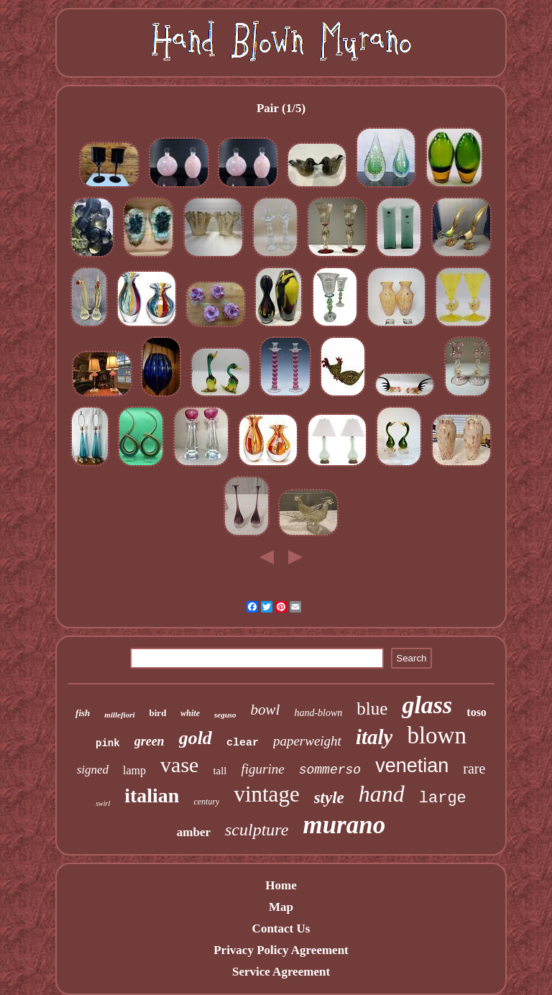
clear (242, 743)
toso (476, 712)
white (190, 713)
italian (151, 795)
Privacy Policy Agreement (281, 950)
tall (219, 770)
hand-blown (318, 712)
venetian (411, 765)
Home (280, 885)
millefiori (119, 714)
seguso (225, 714)
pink (108, 743)
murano (344, 825)
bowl (265, 709)
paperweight (307, 740)
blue (371, 708)
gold (195, 738)
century (206, 802)
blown (436, 735)
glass (427, 705)
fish (82, 712)
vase (179, 764)
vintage (266, 794)
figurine (263, 768)
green (149, 741)
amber (194, 832)
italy (374, 736)
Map (281, 907)
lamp (134, 770)
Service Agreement (281, 971)
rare (474, 768)
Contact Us (281, 928)
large (442, 798)
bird (158, 712)
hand (382, 794)
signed (93, 769)
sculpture (256, 829)
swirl (103, 803)
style (329, 798)
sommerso (330, 770)
